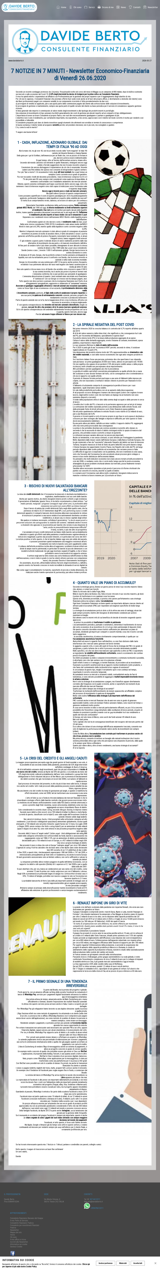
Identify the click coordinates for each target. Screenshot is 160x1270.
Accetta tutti (138, 1263)
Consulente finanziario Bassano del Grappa (26, 1218)
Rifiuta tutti (123, 1263)
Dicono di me (105, 7)
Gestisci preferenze (105, 1263)
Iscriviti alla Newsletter (19, 1242)
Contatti (134, 7)
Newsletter (150, 7)
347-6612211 (95, 1199)
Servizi (89, 7)
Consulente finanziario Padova (22, 1223)
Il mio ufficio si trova (18, 1239)
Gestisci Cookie (16, 1246)
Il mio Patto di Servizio (19, 1220)
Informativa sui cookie (18, 1244)
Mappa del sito (16, 1232)
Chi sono (75, 7)
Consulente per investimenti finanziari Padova (24, 1226)
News (121, 7)
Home (61, 7)
